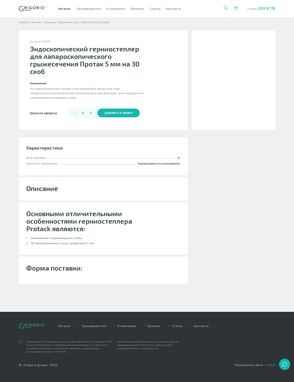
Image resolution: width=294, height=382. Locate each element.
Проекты (137, 8)
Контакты (173, 8)
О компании (115, 8)
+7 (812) (252, 9)
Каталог (64, 8)
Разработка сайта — (255, 365)
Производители (89, 8)
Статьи (155, 8)
